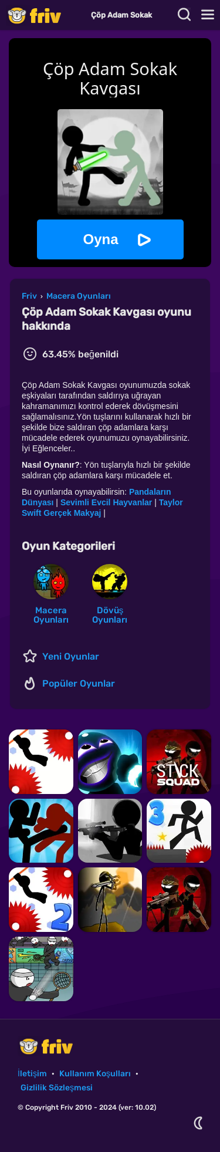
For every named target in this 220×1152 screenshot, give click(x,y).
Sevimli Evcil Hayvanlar (106, 502)
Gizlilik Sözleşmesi (57, 1088)
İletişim (32, 1074)
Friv (44, 15)
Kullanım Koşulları (95, 1074)
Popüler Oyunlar (78, 683)
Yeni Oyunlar (70, 656)
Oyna (100, 239)
